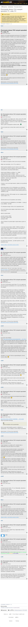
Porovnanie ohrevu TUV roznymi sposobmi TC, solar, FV (11, 10)
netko (2, 520)
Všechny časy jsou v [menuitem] (21, 610)
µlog (26, 3)
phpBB (10, 614)
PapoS (2, 131)
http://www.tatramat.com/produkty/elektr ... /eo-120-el (14, 339)
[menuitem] (11, 7)
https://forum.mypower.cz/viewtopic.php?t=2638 (9, 83)
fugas (6, 534)
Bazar (21, 3)
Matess (2, 152)
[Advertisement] (14, 97)
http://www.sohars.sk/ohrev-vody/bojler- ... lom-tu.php (12, 419)
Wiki (24, 3)
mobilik (2, 360)
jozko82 (2, 476)
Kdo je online (4, 606)
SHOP (18, 3)
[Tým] (12, 610)
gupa (5, 248)
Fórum (15, 3)
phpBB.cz (16, 617)
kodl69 (2, 556)
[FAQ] (9, 610)
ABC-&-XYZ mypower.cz (5, 269)
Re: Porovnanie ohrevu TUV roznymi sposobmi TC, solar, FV (13, 114)
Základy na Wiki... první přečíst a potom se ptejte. (10, 244)
